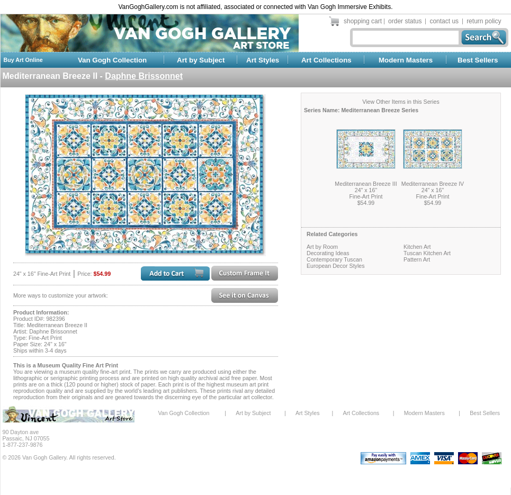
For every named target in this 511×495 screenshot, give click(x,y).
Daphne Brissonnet (144, 75)
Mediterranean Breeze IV (432, 184)
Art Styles (262, 60)
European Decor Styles (336, 266)
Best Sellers (478, 60)
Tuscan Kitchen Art (427, 253)
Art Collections (326, 60)
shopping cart (363, 21)
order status (405, 21)
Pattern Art (417, 259)
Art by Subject (201, 60)
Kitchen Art (417, 247)
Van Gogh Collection (112, 60)
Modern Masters (406, 60)
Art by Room (322, 247)
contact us (444, 21)
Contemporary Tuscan (334, 259)
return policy (484, 21)
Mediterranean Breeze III (366, 184)
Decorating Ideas (328, 253)
